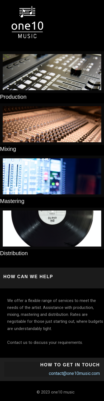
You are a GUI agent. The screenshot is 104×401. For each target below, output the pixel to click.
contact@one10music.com (74, 373)
